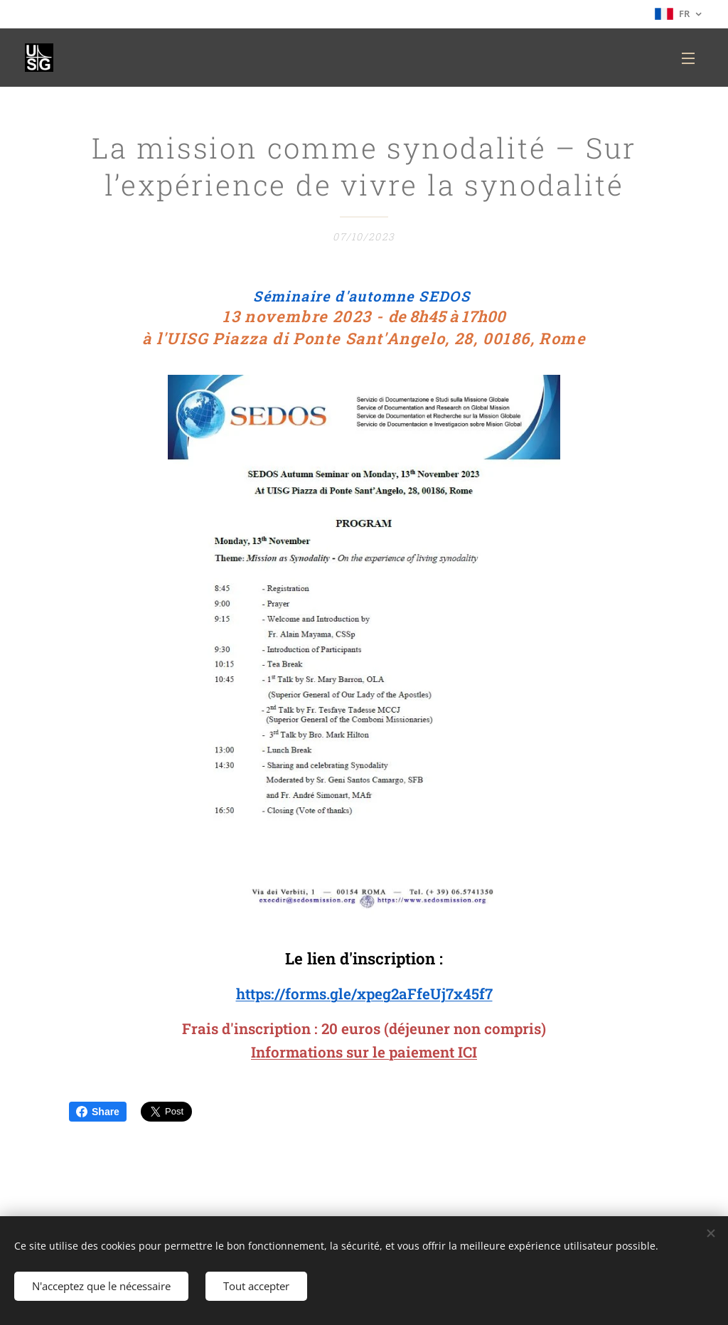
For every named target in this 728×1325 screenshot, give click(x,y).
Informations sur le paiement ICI (364, 1053)
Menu (688, 58)
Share (97, 1111)
